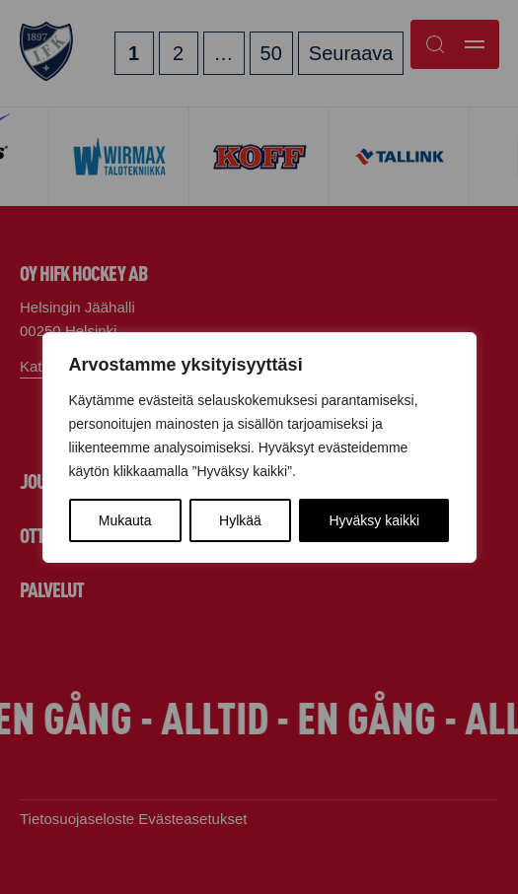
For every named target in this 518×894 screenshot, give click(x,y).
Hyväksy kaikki (374, 520)
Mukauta (125, 520)
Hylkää (240, 520)
